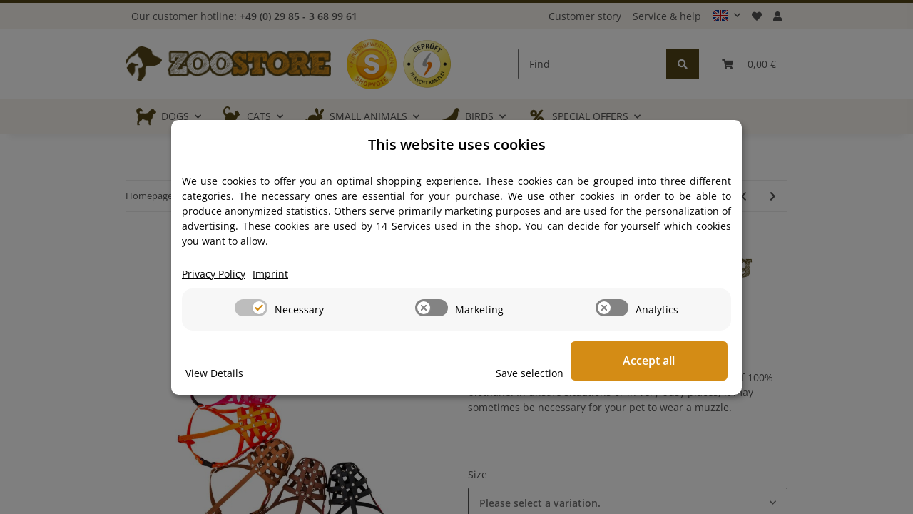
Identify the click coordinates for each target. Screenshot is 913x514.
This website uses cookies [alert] (457, 144)
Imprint (270, 274)
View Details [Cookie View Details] (214, 373)
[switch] (251, 307)
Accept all (657, 360)
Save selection (544, 373)
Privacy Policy (213, 274)
